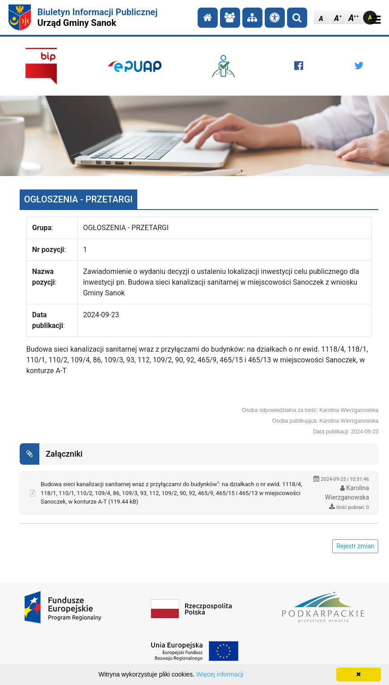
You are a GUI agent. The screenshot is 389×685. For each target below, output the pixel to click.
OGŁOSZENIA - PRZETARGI (78, 199)
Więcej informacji (220, 674)
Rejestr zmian (355, 546)
